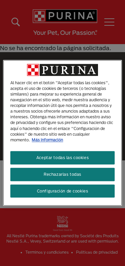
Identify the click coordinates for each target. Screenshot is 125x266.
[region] (62, 133)
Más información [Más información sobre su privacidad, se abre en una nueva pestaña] (47, 140)
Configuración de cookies (62, 191)
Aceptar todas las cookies (62, 157)
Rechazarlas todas (62, 174)
